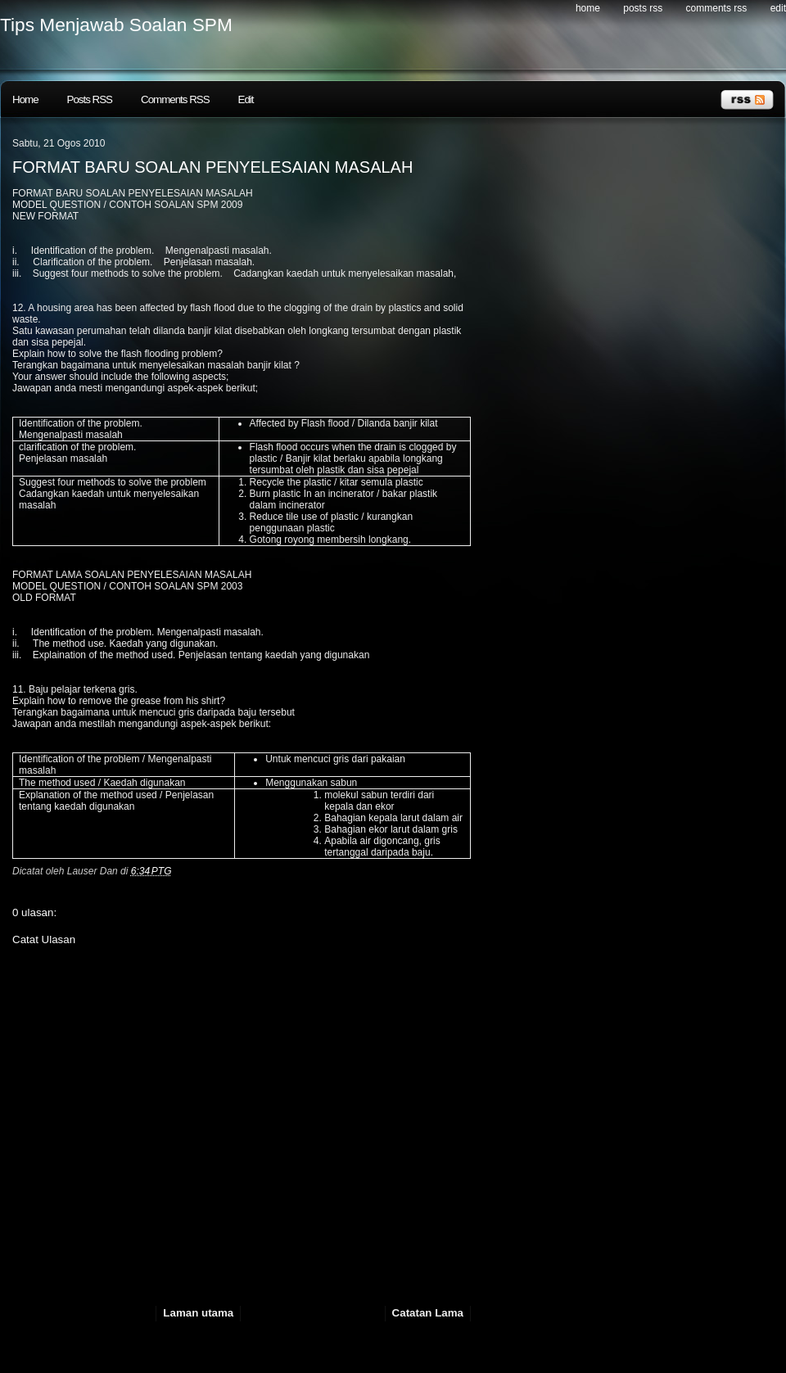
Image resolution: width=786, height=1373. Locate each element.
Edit (778, 8)
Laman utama (198, 1313)
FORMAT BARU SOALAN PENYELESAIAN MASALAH (212, 167)
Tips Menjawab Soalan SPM (116, 24)
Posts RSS (642, 8)
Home (588, 8)
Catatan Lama (427, 1313)
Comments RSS (717, 8)
